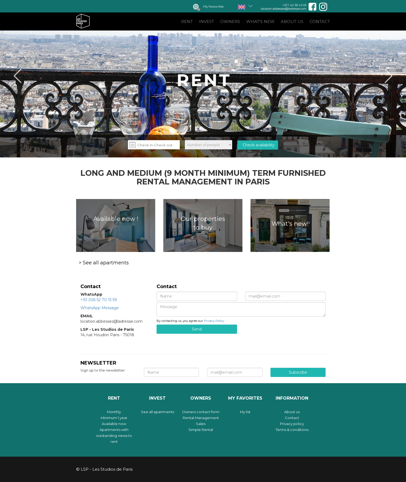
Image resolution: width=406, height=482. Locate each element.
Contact (320, 21)
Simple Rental (200, 429)
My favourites (213, 6)
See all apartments (157, 412)
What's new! (290, 223)
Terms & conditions (292, 429)
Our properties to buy (203, 223)
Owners (230, 21)
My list (245, 412)
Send (197, 329)
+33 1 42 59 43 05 (294, 5)
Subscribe (298, 372)
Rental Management (201, 418)
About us (292, 21)
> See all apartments (104, 263)
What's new (260, 21)
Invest (206, 21)
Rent (187, 21)
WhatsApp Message (99, 307)
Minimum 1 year (114, 418)
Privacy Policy (214, 321)
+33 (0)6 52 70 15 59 (98, 299)
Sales (200, 424)
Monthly (114, 412)
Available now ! (115, 219)
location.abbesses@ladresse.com (283, 9)
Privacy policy (292, 424)
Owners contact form (200, 412)
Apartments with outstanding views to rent (114, 435)
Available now (114, 424)
